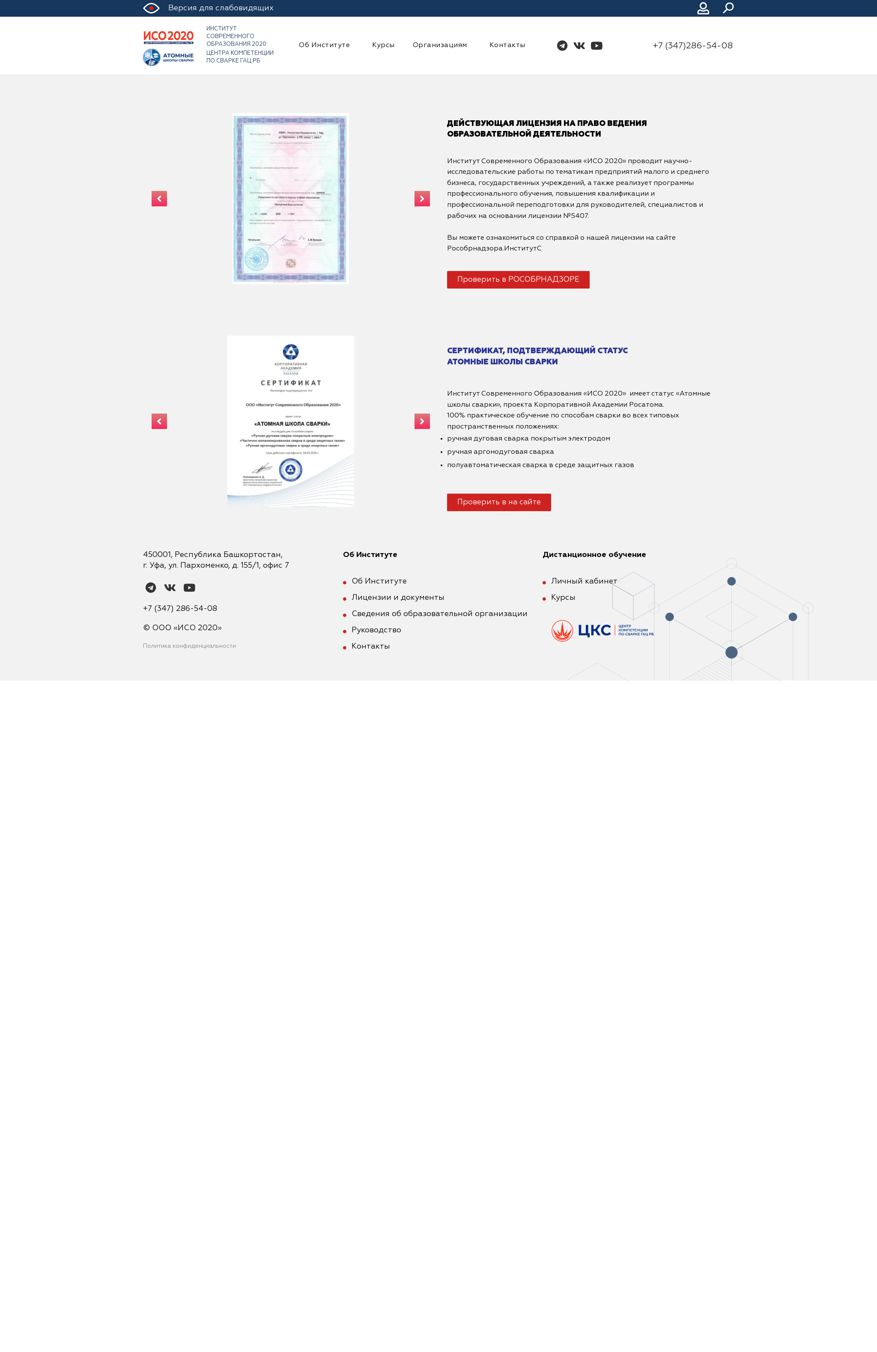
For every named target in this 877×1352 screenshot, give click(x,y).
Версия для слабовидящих (221, 8)
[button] (519, 280)
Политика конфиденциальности (189, 646)
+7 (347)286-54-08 (693, 46)
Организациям (442, 46)
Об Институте (326, 46)
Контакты (507, 45)
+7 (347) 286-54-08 (180, 609)
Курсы (383, 45)
